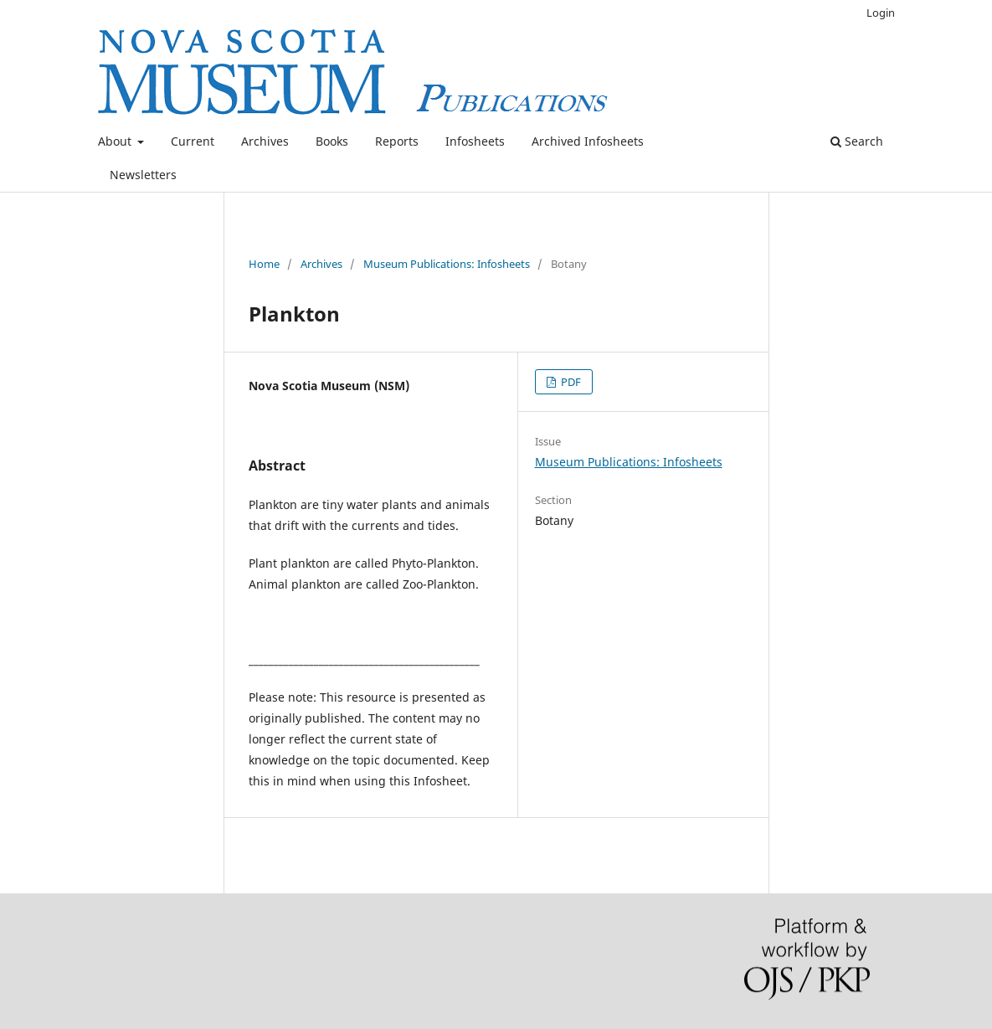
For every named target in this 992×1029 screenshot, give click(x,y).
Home (264, 263)
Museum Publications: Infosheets (446, 263)
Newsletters (143, 175)
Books (332, 141)
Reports (397, 141)
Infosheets (475, 141)
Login (880, 12)
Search (856, 141)
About (116, 141)
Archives (265, 141)
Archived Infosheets (588, 141)
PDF (569, 381)
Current (192, 141)
